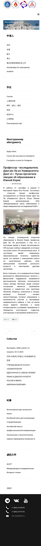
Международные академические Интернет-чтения (20, 470)
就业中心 (10, 114)
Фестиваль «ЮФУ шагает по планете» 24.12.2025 (18, 350)
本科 (8, 45)
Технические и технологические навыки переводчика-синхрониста (21, 437)
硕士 (8, 54)
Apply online (11, 151)
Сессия (10, 96)
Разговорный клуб (14, 123)
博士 (8, 58)
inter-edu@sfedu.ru (18, 516)
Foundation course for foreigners (19, 160)
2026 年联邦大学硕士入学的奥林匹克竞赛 (21, 358)
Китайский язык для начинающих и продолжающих (21, 420)
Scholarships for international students (18, 69)
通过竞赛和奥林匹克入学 (16, 63)
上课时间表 (11, 101)
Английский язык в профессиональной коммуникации (21, 428)
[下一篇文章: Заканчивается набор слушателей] (32, 331)
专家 (8, 50)
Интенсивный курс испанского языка (19, 412)
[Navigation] (38, 14)
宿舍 (8, 110)
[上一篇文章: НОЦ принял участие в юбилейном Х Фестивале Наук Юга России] (10, 331)
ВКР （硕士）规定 (14, 105)
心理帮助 (10, 119)
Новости (6, 184)
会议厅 (9, 464)
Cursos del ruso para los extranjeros (21, 156)
